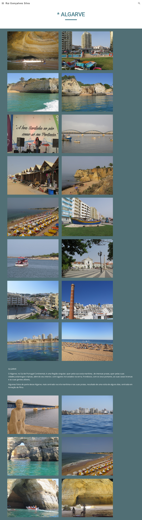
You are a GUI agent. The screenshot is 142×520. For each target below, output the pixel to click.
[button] (3, 3)
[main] (71, 15)
